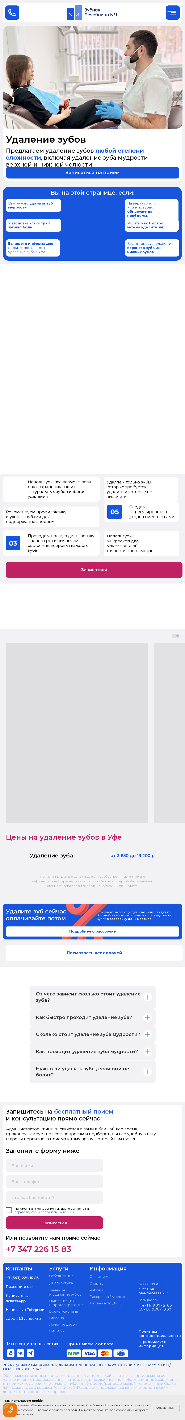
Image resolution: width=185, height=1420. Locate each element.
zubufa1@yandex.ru (23, 1318)
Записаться (54, 1222)
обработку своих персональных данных (44, 1212)
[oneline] (54, 1197)
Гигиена (56, 1318)
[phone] (54, 1181)
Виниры (56, 1331)
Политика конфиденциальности (160, 1333)
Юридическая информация (152, 1344)
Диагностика (61, 1283)
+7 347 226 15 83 (38, 1249)
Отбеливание (61, 1276)
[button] (92, 172)
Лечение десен (63, 1324)
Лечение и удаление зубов (65, 1292)
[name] (54, 1165)
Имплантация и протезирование (66, 1303)
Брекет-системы (64, 1311)
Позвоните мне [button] (20, 1287)
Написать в (25, 1310)
